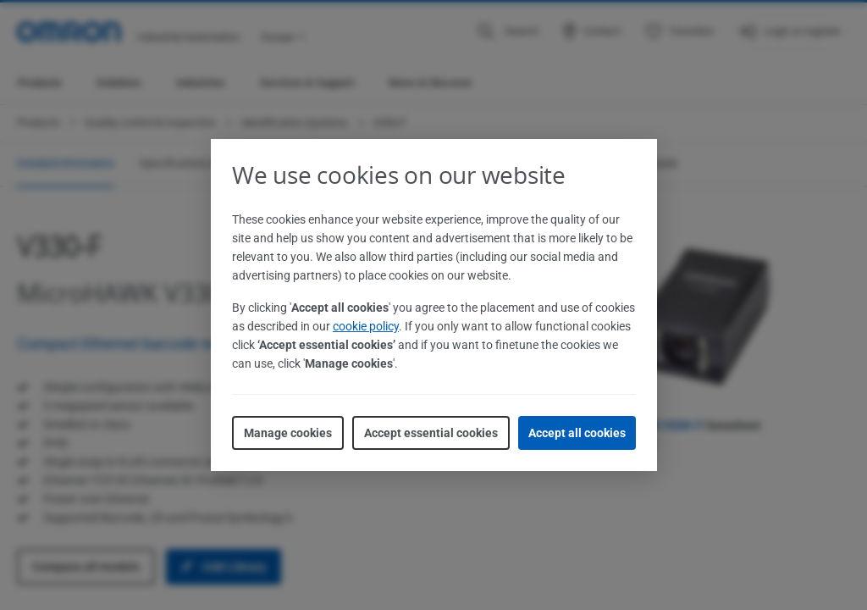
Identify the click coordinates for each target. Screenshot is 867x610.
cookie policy (366, 326)
